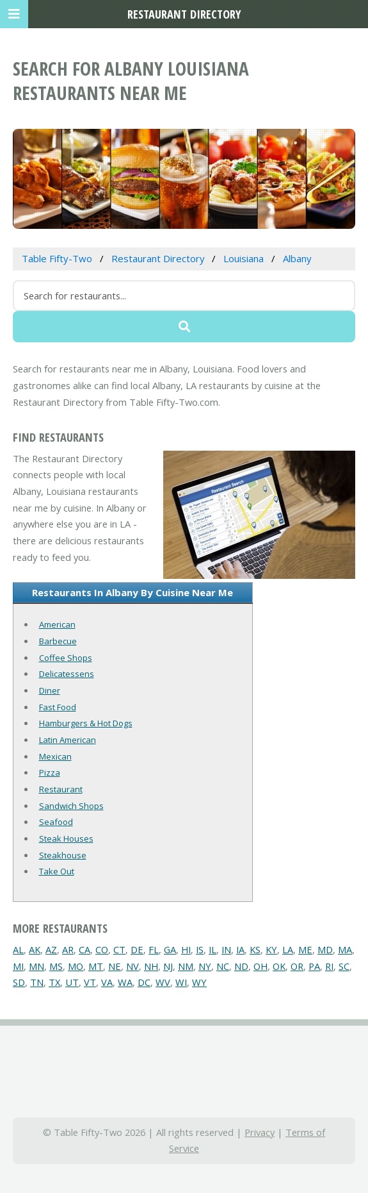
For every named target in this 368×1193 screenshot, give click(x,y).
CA (84, 949)
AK (34, 949)
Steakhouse (62, 855)
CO (101, 949)
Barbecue (58, 641)
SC (344, 966)
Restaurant (61, 789)
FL (153, 949)
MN (36, 966)
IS (200, 949)
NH (151, 966)
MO (75, 966)
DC (144, 982)
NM (185, 966)
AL (18, 949)
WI (181, 982)
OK (279, 966)
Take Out (56, 871)
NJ (168, 966)
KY (271, 949)
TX (54, 982)
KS (255, 949)
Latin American (67, 740)
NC (222, 966)
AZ (51, 949)
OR (297, 966)
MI (18, 966)
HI (186, 949)
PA (314, 966)
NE (114, 966)
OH (260, 966)
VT (90, 982)
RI (329, 966)
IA (240, 949)
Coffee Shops (65, 657)
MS (56, 966)
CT (119, 949)
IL (212, 949)
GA (170, 949)
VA (107, 982)
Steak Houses (66, 838)
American (57, 624)
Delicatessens (66, 674)
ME (305, 949)
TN (37, 982)
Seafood (56, 822)
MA (345, 949)
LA (287, 949)
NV (132, 966)
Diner (49, 690)
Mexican (55, 756)
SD (19, 982)
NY (204, 966)
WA (125, 982)
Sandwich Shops (71, 806)
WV (163, 982)
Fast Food (57, 707)
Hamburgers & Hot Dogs (85, 723)
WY (199, 982)
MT (95, 966)
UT (72, 982)
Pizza (49, 772)
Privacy (259, 1132)
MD (325, 949)
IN (226, 949)
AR (68, 949)
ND (241, 966)
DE (137, 949)
